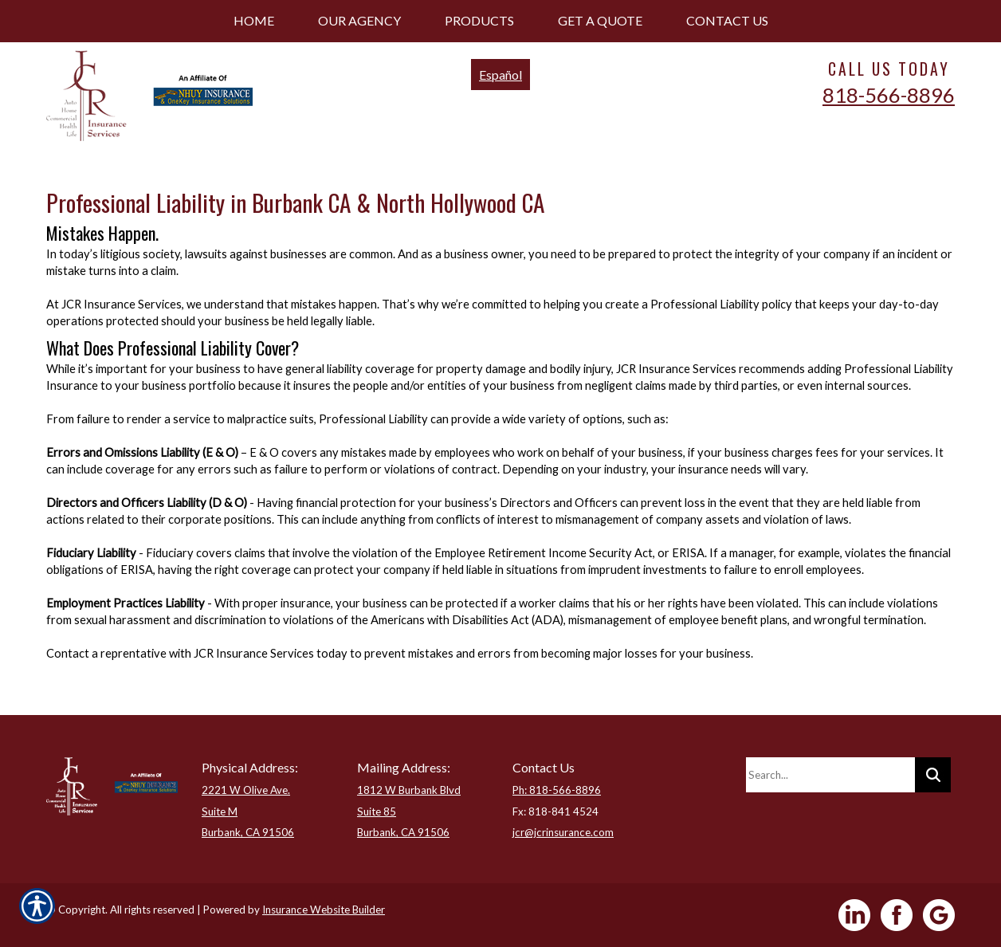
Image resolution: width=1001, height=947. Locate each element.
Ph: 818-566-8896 (556, 790)
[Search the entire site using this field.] (830, 774)
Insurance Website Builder (323, 909)
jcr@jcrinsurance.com (563, 832)
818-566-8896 (888, 95)
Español (500, 74)
